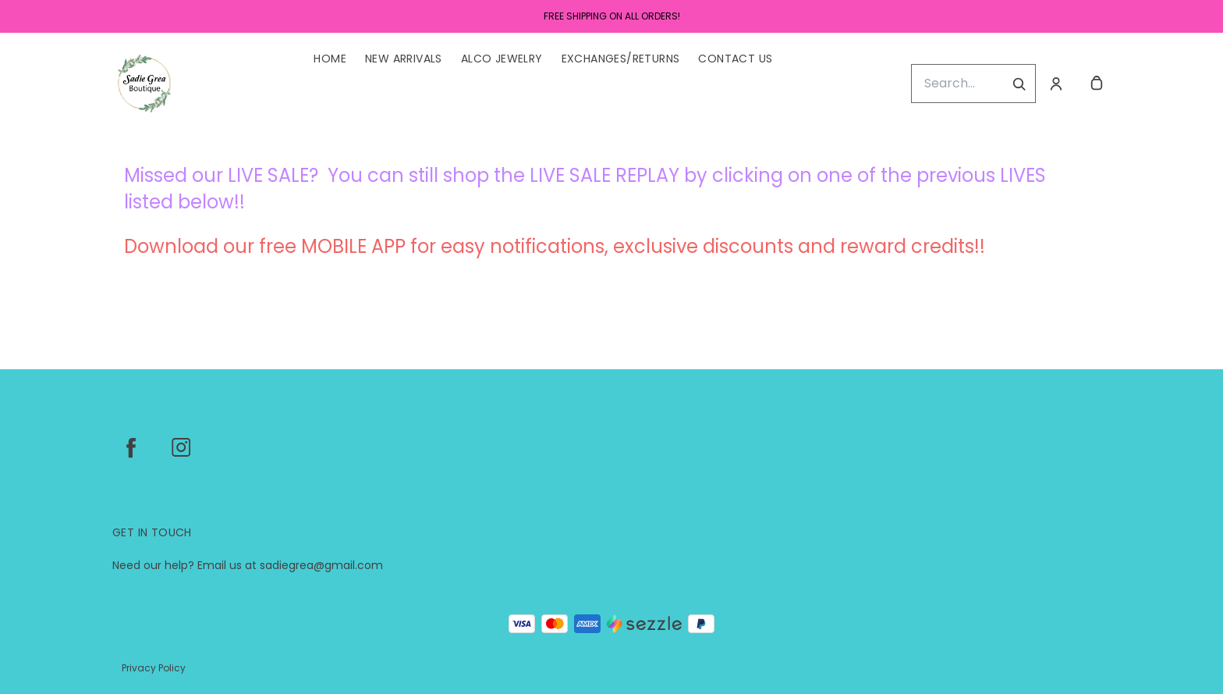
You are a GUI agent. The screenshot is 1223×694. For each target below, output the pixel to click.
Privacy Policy (154, 667)
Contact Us (735, 59)
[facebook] (131, 447)
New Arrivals (403, 59)
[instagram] (181, 447)
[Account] (1056, 83)
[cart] (1097, 83)
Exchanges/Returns (621, 59)
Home (330, 59)
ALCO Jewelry (502, 59)
